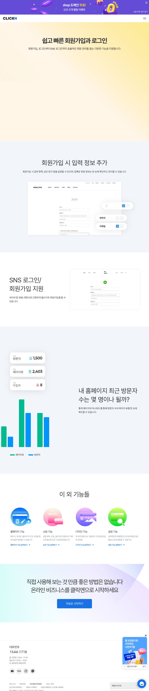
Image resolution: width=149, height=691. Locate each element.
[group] (135, 650)
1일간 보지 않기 (132, 666)
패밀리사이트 (116, 686)
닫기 (144, 666)
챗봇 (141, 683)
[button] (127, 662)
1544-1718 (18, 652)
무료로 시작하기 (74, 603)
